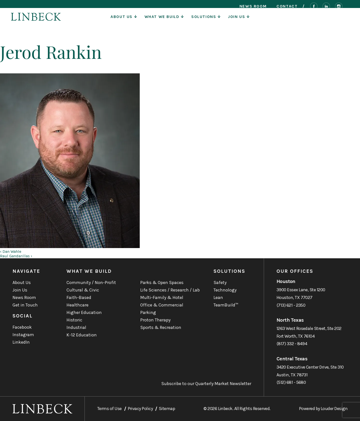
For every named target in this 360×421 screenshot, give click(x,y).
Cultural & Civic (82, 290)
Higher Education (84, 312)
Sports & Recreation (160, 327)
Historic (74, 320)
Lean (218, 297)
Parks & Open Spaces (162, 282)
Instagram (23, 334)
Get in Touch (25, 305)
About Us (123, 21)
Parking (148, 312)
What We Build (164, 21)
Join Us (239, 21)
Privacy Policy (140, 408)
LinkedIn (21, 342)
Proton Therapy (155, 320)
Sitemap (167, 408)
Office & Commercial (161, 305)
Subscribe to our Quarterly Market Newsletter (206, 383)
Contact (287, 6)
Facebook (22, 327)
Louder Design (334, 408)
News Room (253, 6)
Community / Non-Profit (91, 282)
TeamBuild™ (226, 305)
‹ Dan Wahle (10, 251)
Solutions (205, 21)
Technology (225, 290)
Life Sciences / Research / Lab (170, 290)
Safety (220, 282)
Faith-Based (78, 297)
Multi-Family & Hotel (161, 297)
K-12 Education (81, 335)
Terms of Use (109, 408)
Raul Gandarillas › (16, 256)
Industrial (76, 327)
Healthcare (77, 305)
